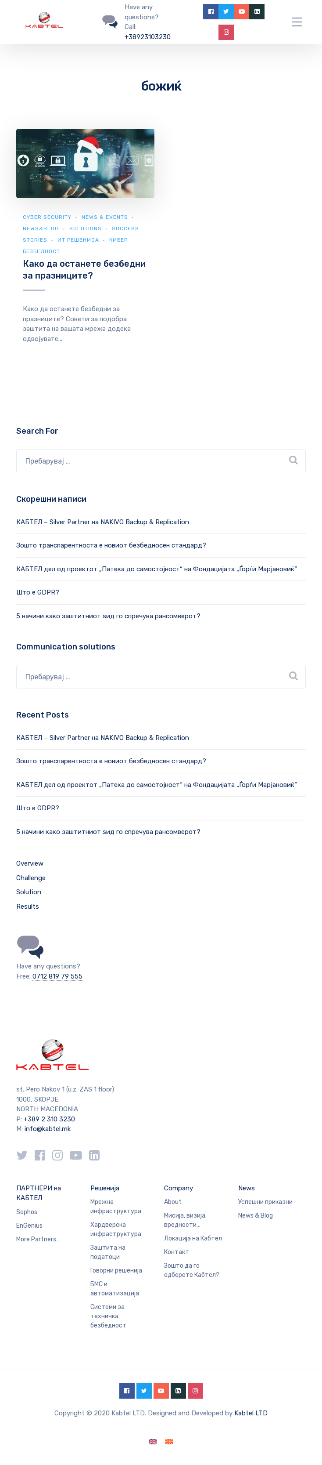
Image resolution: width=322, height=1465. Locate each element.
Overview (29, 863)
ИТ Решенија (78, 240)
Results (27, 906)
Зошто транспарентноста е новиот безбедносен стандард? (111, 545)
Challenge (31, 878)
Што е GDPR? (37, 592)
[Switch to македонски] (169, 1442)
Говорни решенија (116, 1270)
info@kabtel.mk (48, 1129)
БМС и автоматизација (114, 1288)
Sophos (26, 1212)
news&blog (41, 228)
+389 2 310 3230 (48, 1119)
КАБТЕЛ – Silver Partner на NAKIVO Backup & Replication (102, 522)
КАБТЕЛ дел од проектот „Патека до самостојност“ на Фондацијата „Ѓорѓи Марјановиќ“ (156, 569)
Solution (28, 892)
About (173, 1202)
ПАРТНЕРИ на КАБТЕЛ (38, 1193)
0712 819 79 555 (57, 976)
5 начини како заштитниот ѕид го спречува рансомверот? (108, 616)
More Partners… (38, 1239)
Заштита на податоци (107, 1252)
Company (178, 1188)
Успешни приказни (265, 1202)
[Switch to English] (152, 1442)
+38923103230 (148, 37)
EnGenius (29, 1225)
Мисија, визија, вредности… (185, 1220)
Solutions (85, 228)
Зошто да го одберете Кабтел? (191, 1270)
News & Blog (255, 1215)
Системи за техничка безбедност (108, 1316)
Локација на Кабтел (193, 1238)
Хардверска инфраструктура (115, 1229)
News (246, 1188)
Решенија (104, 1188)
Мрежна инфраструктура (115, 1206)
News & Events (105, 217)
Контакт (176, 1252)
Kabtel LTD (251, 1413)
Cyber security (47, 217)
